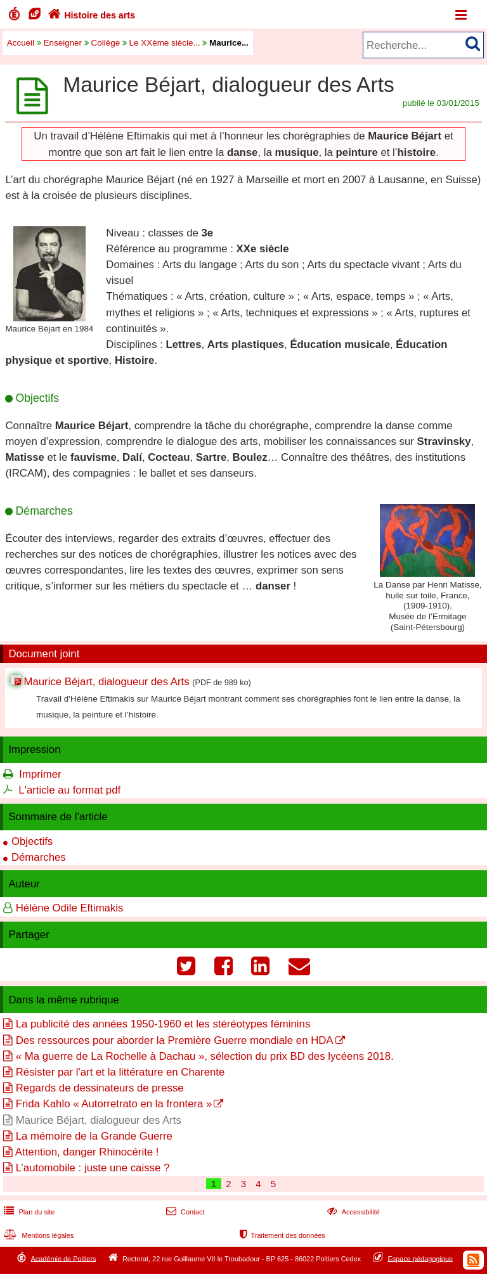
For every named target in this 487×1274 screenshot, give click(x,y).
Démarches (38, 857)
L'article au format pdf (69, 790)
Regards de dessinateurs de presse (100, 1088)
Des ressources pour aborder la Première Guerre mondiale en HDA (175, 1040)
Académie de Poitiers (63, 1258)
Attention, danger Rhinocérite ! (87, 1152)
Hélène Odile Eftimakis (70, 908)
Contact (184, 1212)
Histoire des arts (90, 15)
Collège (105, 43)
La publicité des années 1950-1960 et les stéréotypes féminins (163, 1024)
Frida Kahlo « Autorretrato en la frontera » (114, 1104)
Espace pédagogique (420, 1258)
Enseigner (63, 43)
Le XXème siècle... (164, 43)
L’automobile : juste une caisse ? (93, 1168)
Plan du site (28, 1212)
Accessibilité (352, 1212)
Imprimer (40, 774)
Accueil (20, 43)
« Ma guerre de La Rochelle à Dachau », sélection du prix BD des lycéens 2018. (205, 1056)
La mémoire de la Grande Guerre (94, 1136)
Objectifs (32, 841)
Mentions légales (37, 1235)
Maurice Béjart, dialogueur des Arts (106, 682)
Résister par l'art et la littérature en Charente (120, 1072)
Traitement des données (281, 1235)
